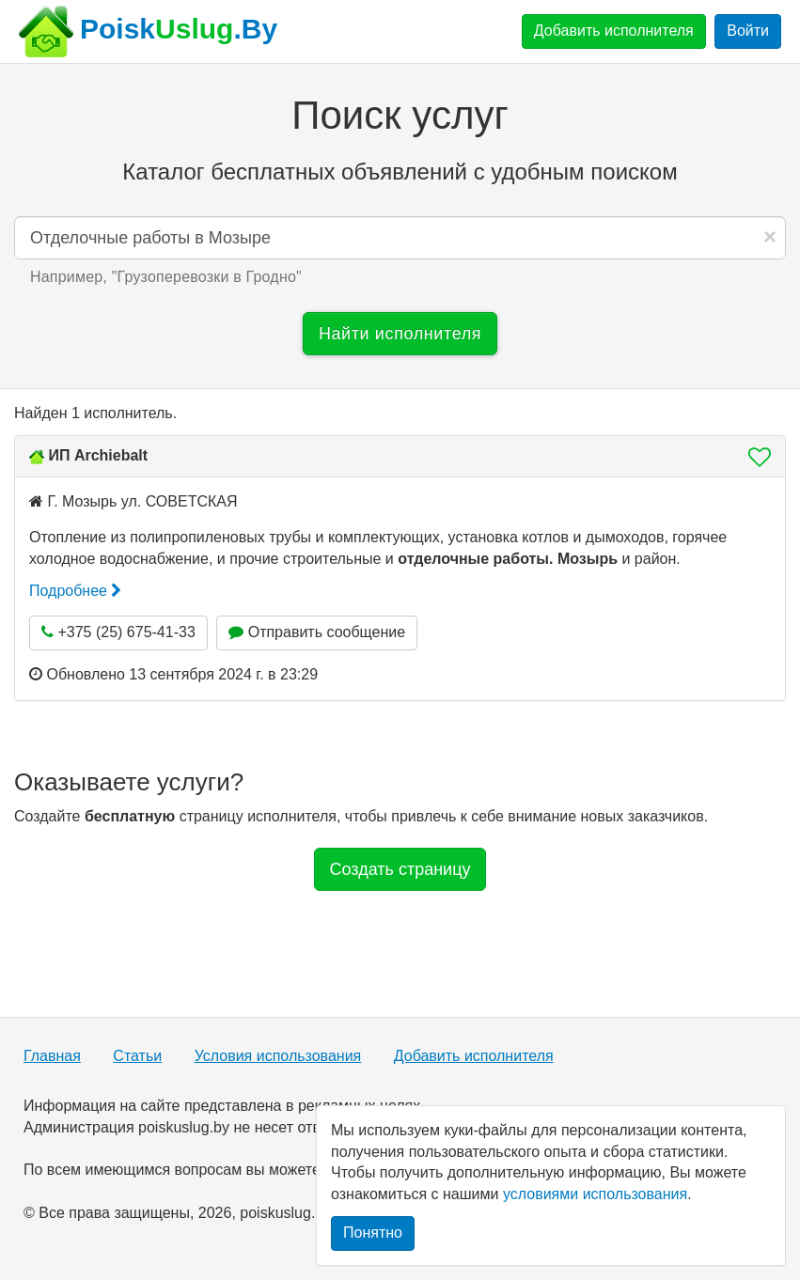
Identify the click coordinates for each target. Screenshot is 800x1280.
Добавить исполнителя (614, 31)
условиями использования (595, 1194)
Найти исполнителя (400, 333)
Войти (748, 31)
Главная (52, 1056)
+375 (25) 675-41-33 (118, 632)
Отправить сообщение (316, 632)
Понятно (372, 1233)
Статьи (137, 1056)
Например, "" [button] (166, 277)
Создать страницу (400, 869)
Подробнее (75, 591)
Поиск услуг (399, 115)
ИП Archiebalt (98, 455)
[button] (754, 456)
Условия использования (278, 1056)
